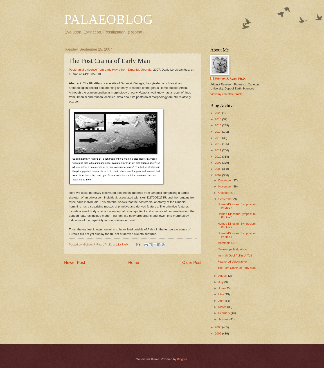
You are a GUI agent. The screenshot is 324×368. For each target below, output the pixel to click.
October (223, 192)
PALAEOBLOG (108, 19)
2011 (218, 150)
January (223, 319)
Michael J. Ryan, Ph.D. (230, 78)
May (221, 294)
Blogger (182, 359)
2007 (218, 175)
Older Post (191, 262)
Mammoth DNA (227, 243)
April (221, 300)
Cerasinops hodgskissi (232, 249)
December (225, 180)
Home (133, 262)
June (221, 288)
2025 (218, 113)
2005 (218, 333)
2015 (218, 125)
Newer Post (74, 262)
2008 (218, 169)
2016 (218, 119)
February (224, 313)
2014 (218, 131)
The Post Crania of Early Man (237, 268)
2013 (218, 138)
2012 (218, 144)
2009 (218, 162)
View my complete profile (226, 94)
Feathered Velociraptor (232, 261)
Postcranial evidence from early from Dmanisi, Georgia (110, 69)
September (225, 199)
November (225, 186)
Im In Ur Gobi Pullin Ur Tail (235, 255)
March (222, 307)
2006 (218, 327)
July (221, 282)
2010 (218, 156)
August (223, 275)
